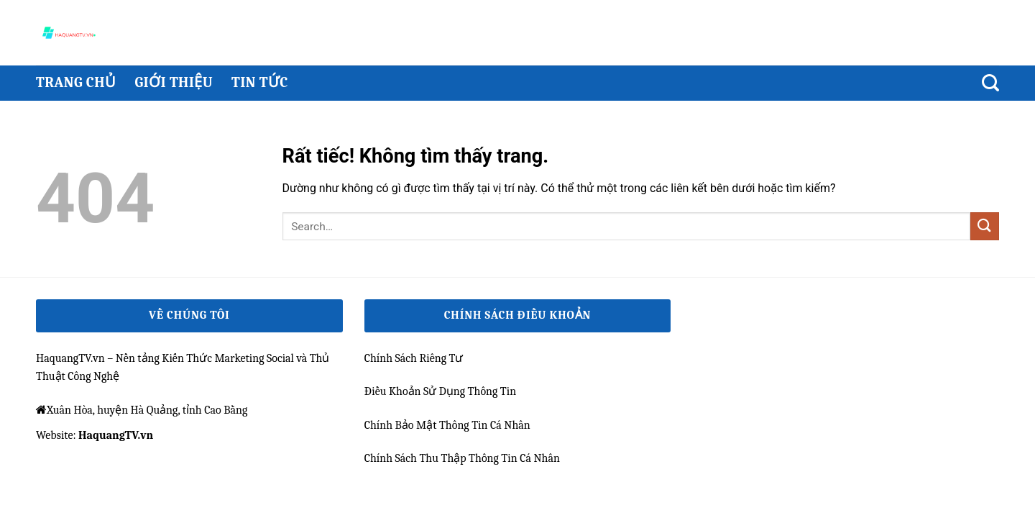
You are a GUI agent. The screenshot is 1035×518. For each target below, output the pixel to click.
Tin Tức (259, 82)
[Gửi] (984, 226)
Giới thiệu (173, 82)
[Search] (990, 83)
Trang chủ (76, 82)
